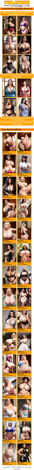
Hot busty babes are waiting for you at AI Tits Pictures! (17, 76)
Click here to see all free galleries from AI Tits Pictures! (17, 123)
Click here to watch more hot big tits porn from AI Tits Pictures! (17, 119)
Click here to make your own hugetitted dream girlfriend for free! (16, 13)
